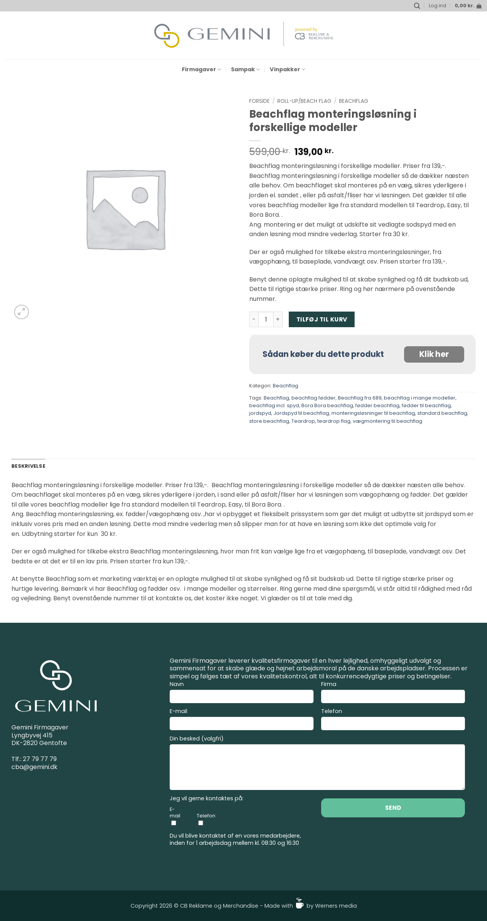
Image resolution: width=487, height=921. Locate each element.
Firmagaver (201, 69)
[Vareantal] (266, 319)
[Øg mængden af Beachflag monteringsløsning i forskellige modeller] (278, 319)
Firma (393, 693)
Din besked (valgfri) (317, 764)
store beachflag (269, 421)
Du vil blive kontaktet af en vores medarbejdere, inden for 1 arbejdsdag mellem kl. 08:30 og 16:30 (235, 839)
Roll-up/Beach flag (304, 101)
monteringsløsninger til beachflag (373, 413)
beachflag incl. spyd (274, 405)
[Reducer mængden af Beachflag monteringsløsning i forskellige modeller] (253, 319)
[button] (417, 5)
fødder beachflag (377, 405)
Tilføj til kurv (321, 319)
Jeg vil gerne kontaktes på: (207, 798)
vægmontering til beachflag (387, 421)
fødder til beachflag (426, 405)
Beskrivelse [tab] (28, 466)
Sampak (245, 69)
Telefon (393, 720)
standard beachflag (442, 413)
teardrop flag (333, 421)
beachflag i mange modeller (419, 398)
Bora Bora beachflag (327, 405)
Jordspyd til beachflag (301, 413)
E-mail (242, 720)
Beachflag (353, 101)
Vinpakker (287, 69)
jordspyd (260, 413)
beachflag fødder (313, 398)
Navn (242, 693)
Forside (259, 101)
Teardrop (303, 421)
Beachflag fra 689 (360, 398)
